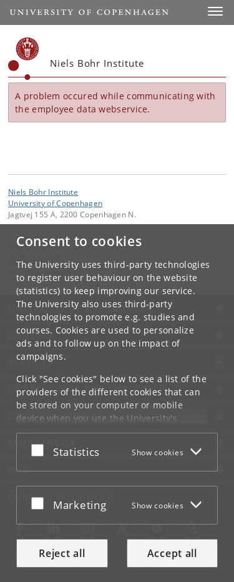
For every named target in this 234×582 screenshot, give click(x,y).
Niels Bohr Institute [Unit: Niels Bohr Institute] (43, 192)
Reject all (62, 553)
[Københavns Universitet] (23, 58)
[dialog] (117, 403)
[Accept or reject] (40, 450)
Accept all (172, 553)
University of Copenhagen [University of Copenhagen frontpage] (55, 203)
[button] (215, 11)
